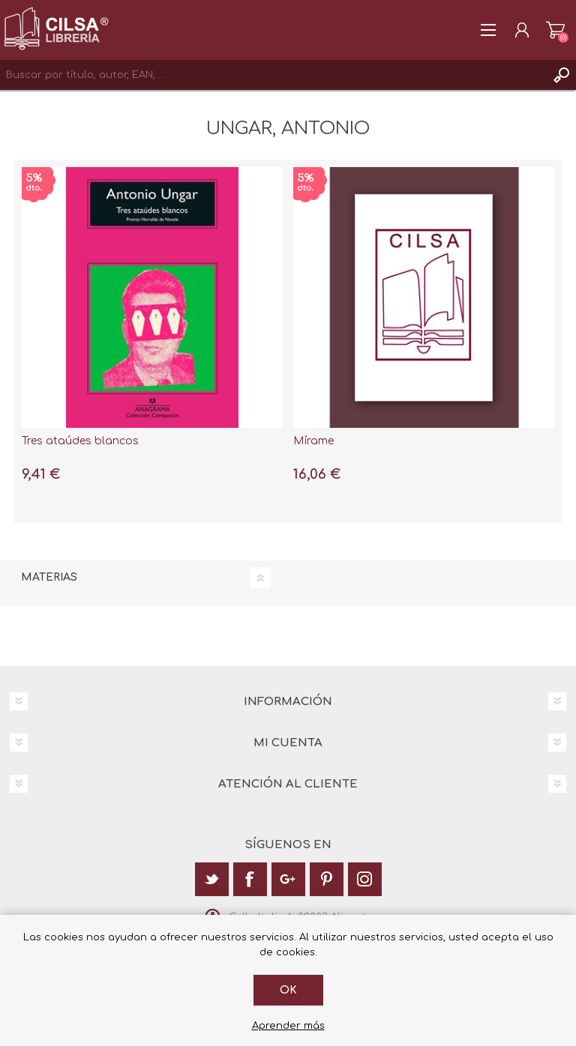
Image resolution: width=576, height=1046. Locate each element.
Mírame (313, 441)
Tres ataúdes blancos (80, 441)
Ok (288, 990)
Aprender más (288, 1026)
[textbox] (273, 75)
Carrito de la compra (555, 29)
